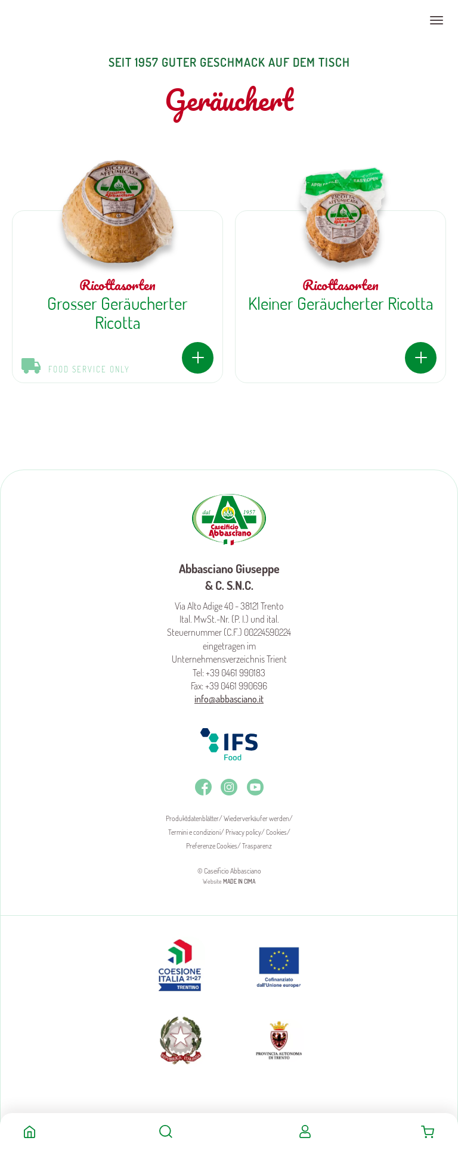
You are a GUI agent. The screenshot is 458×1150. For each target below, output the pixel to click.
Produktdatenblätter (192, 818)
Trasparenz (257, 845)
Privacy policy (243, 832)
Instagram (229, 787)
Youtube (255, 787)
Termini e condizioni (194, 832)
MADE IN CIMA (239, 881)
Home (29, 1131)
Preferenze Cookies (211, 845)
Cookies (276, 832)
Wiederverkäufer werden (256, 818)
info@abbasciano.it (229, 699)
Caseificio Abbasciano (56, 20)
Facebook (203, 787)
